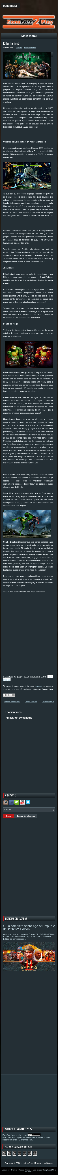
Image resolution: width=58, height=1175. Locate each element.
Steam (8, 816)
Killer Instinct (11, 43)
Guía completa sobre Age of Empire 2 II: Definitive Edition (29, 927)
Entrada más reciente (12, 702)
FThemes (13, 1170)
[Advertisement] (30, 135)
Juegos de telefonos (26, 816)
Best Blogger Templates (42, 1170)
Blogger (49, 1163)
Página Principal (31, 702)
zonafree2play (27, 1163)
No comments (30, 48)
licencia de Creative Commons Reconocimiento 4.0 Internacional (27, 1138)
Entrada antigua (48, 702)
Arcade (19, 48)
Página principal (10, 5)
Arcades (38, 686)
